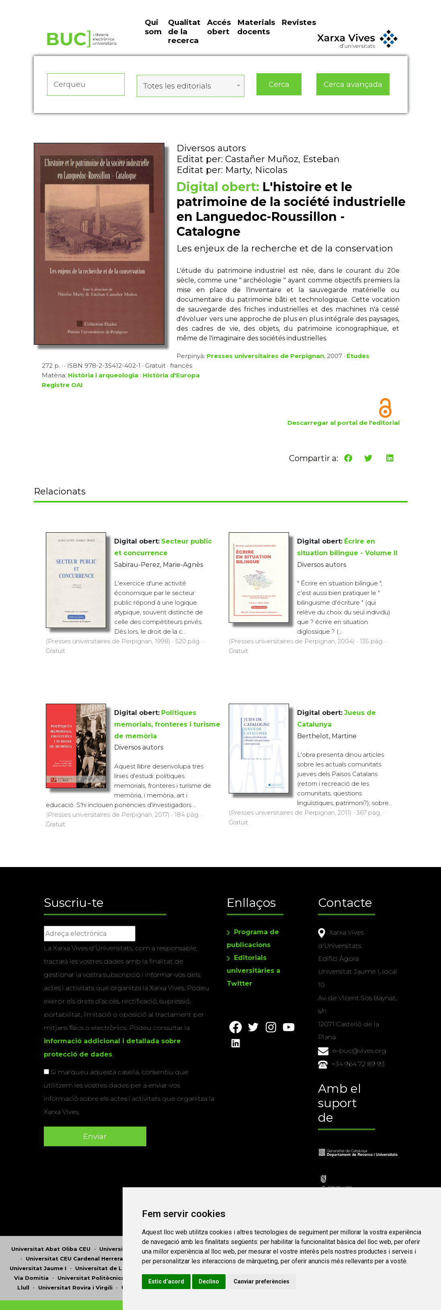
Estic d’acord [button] (264, 1281)
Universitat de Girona (163, 1233)
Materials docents (256, 45)
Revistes (298, 40)
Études (358, 363)
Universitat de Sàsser (153, 1262)
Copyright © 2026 (173, 1287)
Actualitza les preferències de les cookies (75, 5)
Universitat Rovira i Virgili (75, 1262)
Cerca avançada (353, 98)
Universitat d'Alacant (130, 1223)
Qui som (153, 45)
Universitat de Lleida (106, 1242)
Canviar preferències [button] (360, 1281)
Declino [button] (307, 1281)
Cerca (279, 98)
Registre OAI (62, 392)
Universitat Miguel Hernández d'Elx (197, 1242)
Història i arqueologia (103, 383)
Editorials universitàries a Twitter (253, 963)
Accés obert (219, 45)
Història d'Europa (171, 383)
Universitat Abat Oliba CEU (50, 1223)
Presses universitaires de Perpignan (265, 363)
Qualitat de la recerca (184, 49)
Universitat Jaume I (38, 1242)
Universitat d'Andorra (201, 1223)
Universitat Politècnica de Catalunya (111, 1252)
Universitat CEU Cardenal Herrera (74, 1233)
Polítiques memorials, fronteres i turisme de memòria (167, 724)
